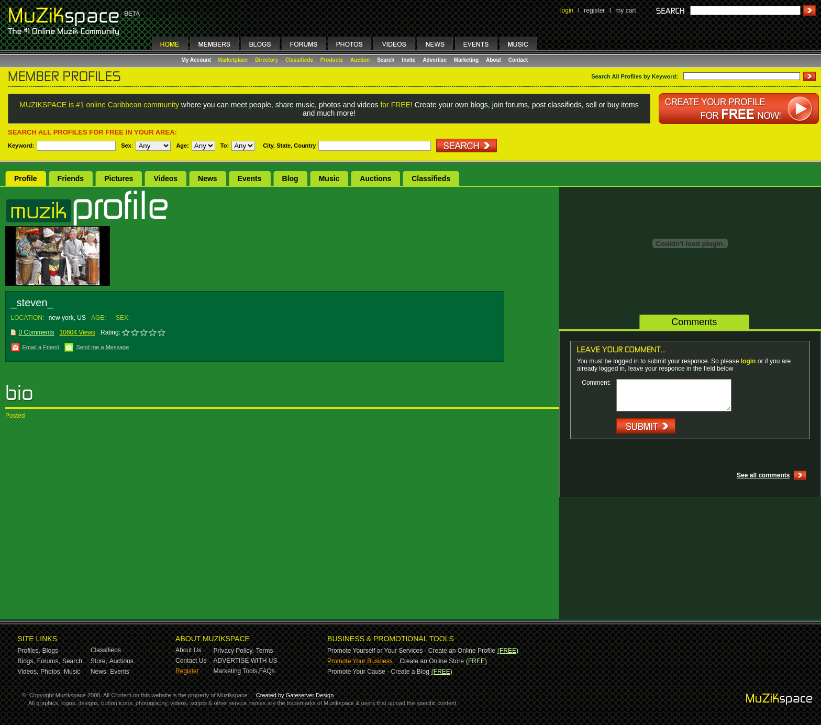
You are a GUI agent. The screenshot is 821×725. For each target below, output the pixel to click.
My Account (197, 60)
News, (99, 671)
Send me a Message (102, 347)
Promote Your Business (360, 661)
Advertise (435, 60)
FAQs (267, 671)
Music (329, 178)
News (207, 178)
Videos (165, 178)
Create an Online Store (432, 661)
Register (187, 671)
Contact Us (190, 660)
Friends (71, 178)
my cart (625, 10)
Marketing (466, 60)
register (594, 10)
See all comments (763, 475)
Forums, (48, 661)
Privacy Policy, (234, 650)
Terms (264, 650)
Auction (360, 60)
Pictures (118, 178)
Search (385, 60)
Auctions (375, 178)
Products (331, 60)
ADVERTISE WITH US (246, 660)
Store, (99, 661)
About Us (188, 650)
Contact (518, 60)
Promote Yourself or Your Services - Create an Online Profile (411, 650)
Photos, (51, 671)
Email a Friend (41, 347)
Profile (25, 178)
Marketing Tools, (236, 671)
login (566, 10)
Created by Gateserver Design (295, 695)
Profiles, (29, 650)
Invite (408, 60)
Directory (266, 60)
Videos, (28, 671)
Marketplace (233, 60)
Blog (290, 178)
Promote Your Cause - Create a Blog (378, 671)
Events (250, 178)
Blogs (50, 650)
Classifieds (299, 60)
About (493, 60)
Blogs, (26, 661)
